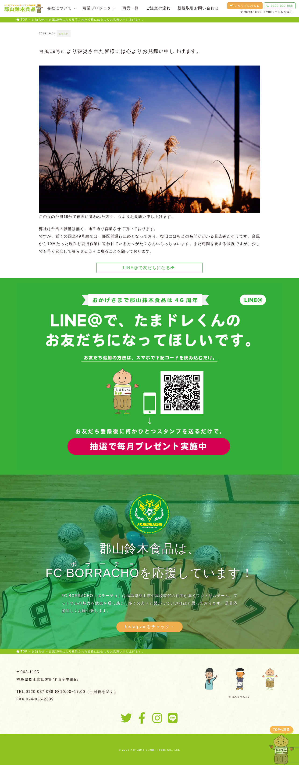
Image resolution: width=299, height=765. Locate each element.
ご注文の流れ (158, 8)
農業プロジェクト (99, 8)
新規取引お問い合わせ (198, 8)
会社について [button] (61, 8)
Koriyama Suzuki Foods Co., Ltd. (155, 749)
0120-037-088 (280, 5)
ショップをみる (245, 5)
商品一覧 (130, 8)
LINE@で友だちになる (149, 267)
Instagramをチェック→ (149, 626)
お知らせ (63, 34)
